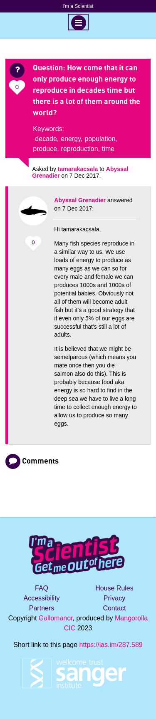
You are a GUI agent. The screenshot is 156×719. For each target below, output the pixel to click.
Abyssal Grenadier (80, 200)
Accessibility (41, 598)
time (108, 148)
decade (46, 138)
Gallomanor (56, 618)
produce (45, 148)
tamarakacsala (78, 169)
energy (71, 138)
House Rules (114, 588)
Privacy (114, 598)
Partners (41, 608)
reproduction (79, 148)
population (99, 138)
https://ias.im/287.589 (111, 644)
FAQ (41, 588)
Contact (114, 608)
